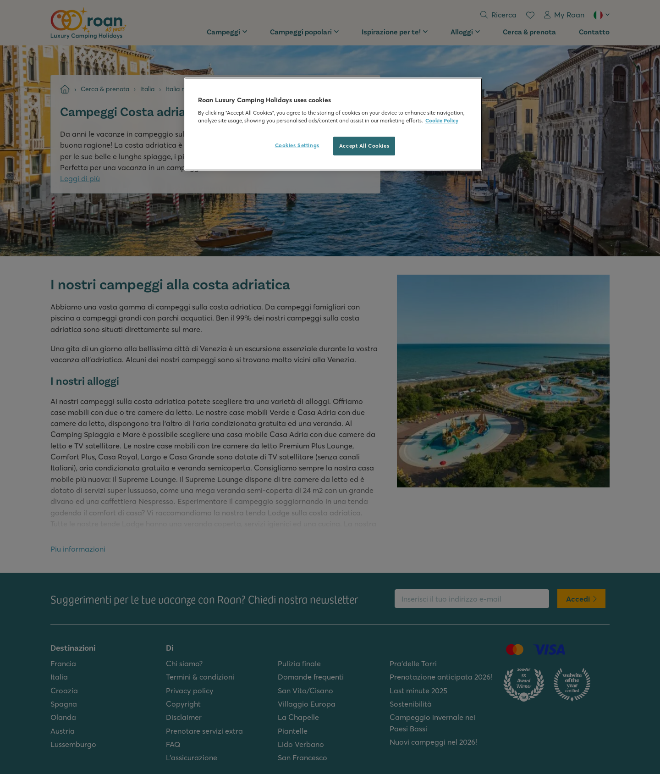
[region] (333, 124)
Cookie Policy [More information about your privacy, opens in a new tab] (441, 120)
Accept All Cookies (364, 146)
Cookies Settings (297, 145)
